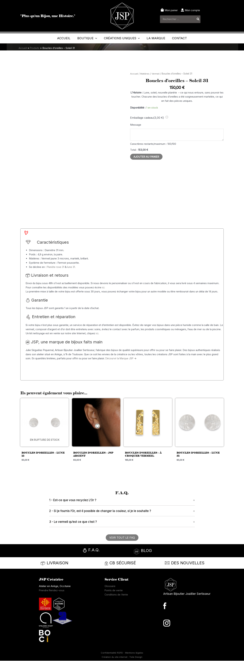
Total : (133, 150)
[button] (122, 500)
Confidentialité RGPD (112, 653)
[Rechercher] (198, 19)
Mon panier (171, 10)
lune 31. (72, 267)
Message (135, 124)
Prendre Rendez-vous (52, 590)
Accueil (134, 73)
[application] (84, 38)
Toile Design (135, 657)
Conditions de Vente (116, 594)
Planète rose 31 (56, 267)
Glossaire (110, 586)
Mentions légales (134, 653)
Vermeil (156, 73)
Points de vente (114, 590)
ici (97, 333)
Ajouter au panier (146, 157)
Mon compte (192, 10)
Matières (145, 73)
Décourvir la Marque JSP (121, 358)
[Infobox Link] (100, 551)
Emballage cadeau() (147, 117)
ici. (103, 287)
